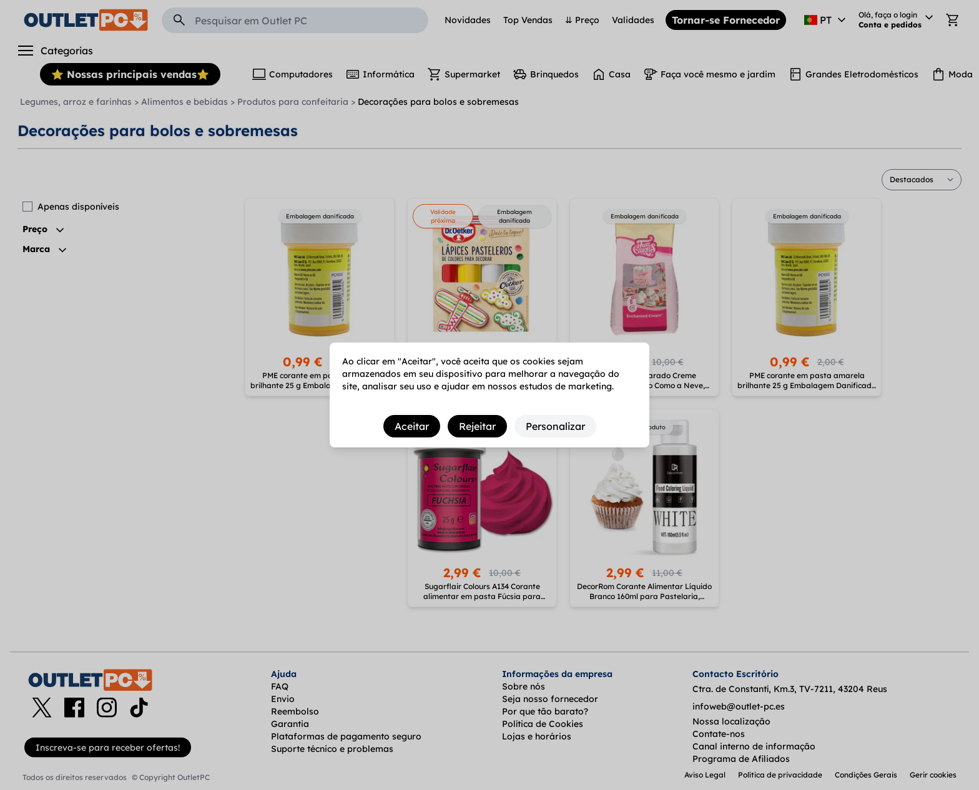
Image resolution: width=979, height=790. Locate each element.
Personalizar (555, 426)
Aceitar (412, 426)
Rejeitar (477, 426)
